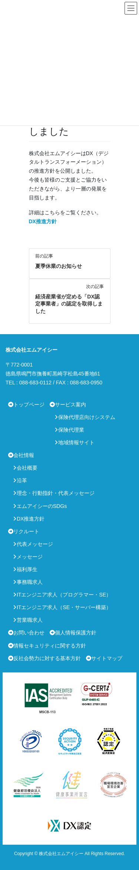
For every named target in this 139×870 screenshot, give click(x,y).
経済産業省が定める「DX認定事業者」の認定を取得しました (69, 304)
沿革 (22, 480)
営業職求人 (30, 620)
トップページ (28, 404)
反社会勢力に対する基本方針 (47, 658)
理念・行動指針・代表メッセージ (56, 493)
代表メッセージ (35, 544)
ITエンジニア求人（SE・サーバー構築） (64, 607)
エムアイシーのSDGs (42, 506)
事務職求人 (30, 582)
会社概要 (27, 468)
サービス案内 (70, 404)
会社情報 (23, 455)
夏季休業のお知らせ (58, 266)
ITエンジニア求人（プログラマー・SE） (64, 595)
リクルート (26, 531)
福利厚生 (27, 569)
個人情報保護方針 (75, 633)
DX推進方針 (43, 221)
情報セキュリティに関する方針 (49, 646)
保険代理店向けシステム (86, 417)
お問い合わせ (28, 633)
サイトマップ (106, 658)
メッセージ (30, 557)
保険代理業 (71, 430)
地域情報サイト (76, 442)
